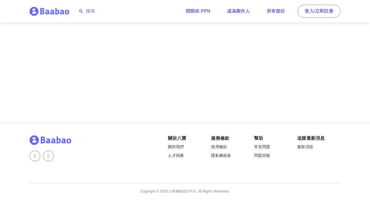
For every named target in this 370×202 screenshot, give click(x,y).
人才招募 (176, 155)
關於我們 (176, 146)
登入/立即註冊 (319, 11)
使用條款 (219, 146)
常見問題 (262, 146)
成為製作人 (238, 11)
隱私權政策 (221, 155)
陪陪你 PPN (198, 11)
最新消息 (305, 146)
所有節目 (276, 11)
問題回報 (262, 155)
